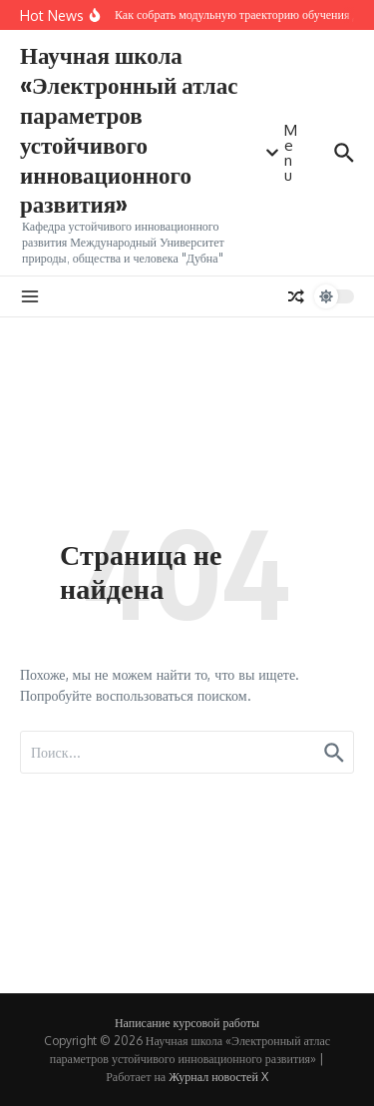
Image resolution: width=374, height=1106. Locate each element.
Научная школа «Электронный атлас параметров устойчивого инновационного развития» (129, 129)
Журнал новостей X (218, 1076)
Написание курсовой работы (187, 1022)
